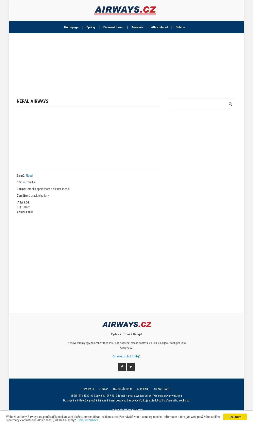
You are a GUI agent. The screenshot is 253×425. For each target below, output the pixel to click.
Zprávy (90, 27)
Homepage (71, 27)
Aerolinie (137, 27)
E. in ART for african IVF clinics (126, 410)
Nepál (29, 175)
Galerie (180, 27)
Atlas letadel (159, 27)
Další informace (88, 420)
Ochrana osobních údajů (126, 356)
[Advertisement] (126, 63)
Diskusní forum (113, 27)
